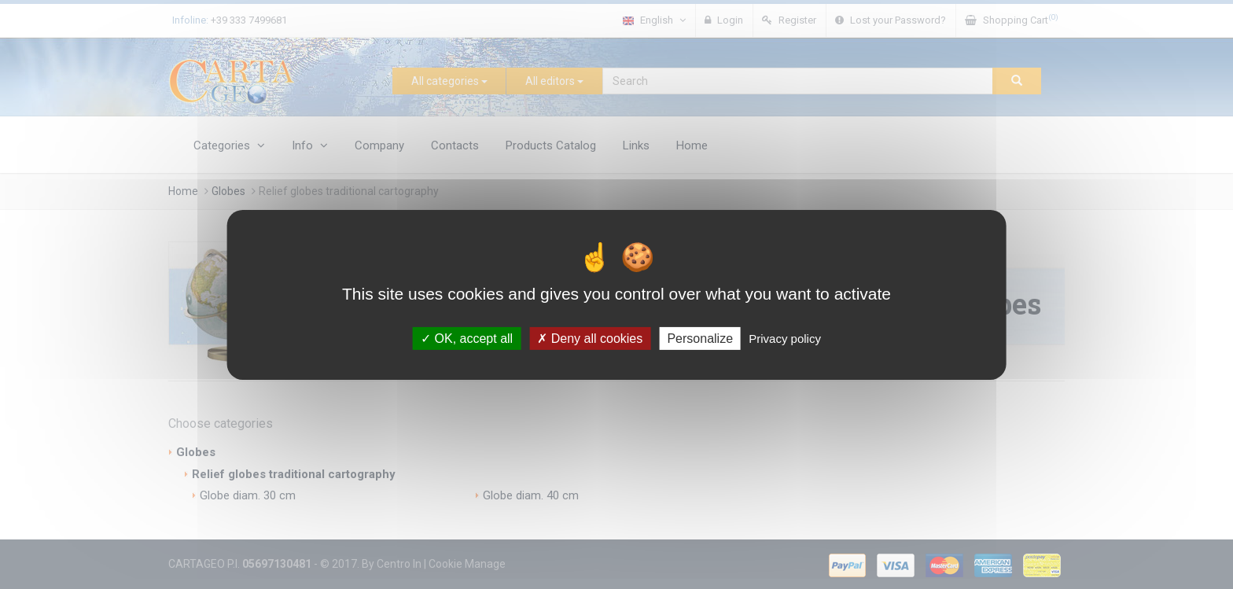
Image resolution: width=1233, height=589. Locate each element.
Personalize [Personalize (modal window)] (700, 337)
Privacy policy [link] (785, 337)
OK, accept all (467, 337)
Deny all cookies (589, 337)
